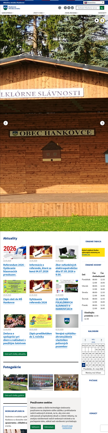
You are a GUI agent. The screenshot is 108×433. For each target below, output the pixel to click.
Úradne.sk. (86, 254)
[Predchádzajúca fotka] (5, 123)
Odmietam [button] (49, 427)
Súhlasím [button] (36, 427)
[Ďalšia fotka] (102, 123)
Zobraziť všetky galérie (14, 395)
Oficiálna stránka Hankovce (14, 3)
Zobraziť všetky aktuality (15, 354)
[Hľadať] (102, 8)
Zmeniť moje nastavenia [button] (67, 427)
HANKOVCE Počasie (93, 395)
